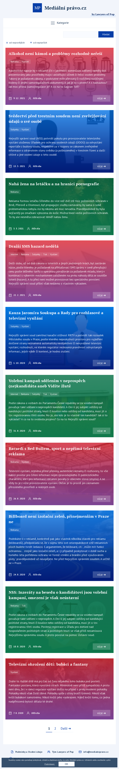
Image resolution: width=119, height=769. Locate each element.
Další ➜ (66, 729)
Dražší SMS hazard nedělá (34, 246)
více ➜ (101, 98)
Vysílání (25, 61)
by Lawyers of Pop (103, 14)
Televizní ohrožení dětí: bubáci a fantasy (48, 664)
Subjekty (15, 129)
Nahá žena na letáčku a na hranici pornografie (54, 183)
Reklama (15, 61)
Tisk (45, 254)
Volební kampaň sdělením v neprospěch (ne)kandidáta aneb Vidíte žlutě (47, 383)
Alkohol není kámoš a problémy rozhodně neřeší (56, 53)
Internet (14, 254)
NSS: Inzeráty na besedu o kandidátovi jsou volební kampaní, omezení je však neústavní (58, 595)
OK (66, 764)
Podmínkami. (49, 764)
